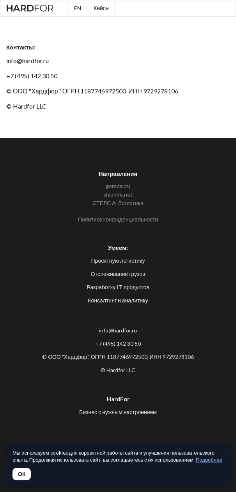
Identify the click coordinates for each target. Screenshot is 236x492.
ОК (21, 474)
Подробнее (209, 460)
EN (77, 8)
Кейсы (102, 8)
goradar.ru (118, 186)
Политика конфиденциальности (118, 219)
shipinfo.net (118, 194)
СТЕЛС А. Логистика (118, 203)
